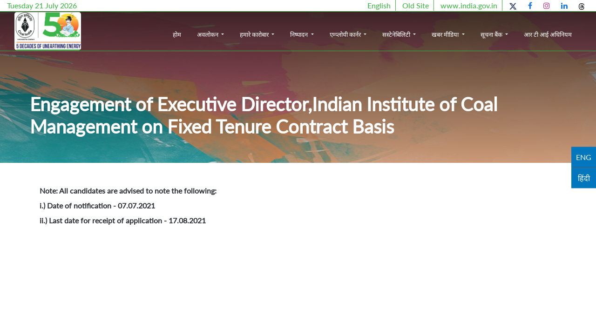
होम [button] (177, 34)
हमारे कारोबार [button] (255, 34)
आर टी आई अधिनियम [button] (548, 34)
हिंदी (584, 178)
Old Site (415, 5)
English (379, 5)
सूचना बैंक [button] (492, 34)
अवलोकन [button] (208, 34)
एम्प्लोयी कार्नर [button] (346, 34)
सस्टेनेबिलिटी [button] (397, 34)
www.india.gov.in (468, 5)
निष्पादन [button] (299, 34)
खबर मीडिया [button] (446, 34)
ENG (583, 157)
